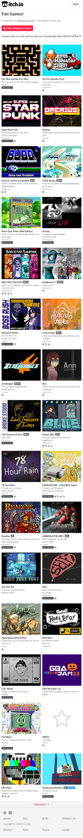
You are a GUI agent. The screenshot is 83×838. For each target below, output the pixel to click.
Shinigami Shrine (10, 332)
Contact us (69, 818)
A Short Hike (48, 333)
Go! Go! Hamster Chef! (53, 79)
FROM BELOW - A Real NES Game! (59, 485)
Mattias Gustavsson (10, 793)
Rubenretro (6, 237)
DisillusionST (47, 285)
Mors (44, 135)
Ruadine (6, 536)
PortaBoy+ (7, 737)
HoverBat (46, 740)
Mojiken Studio (8, 592)
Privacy (45, 829)
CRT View (6, 787)
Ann (44, 383)
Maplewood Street (26, 20)
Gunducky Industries (52, 787)
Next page (39, 804)
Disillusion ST (49, 282)
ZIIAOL (45, 737)
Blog (45, 818)
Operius (46, 129)
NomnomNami (8, 288)
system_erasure (8, 389)
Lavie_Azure (47, 186)
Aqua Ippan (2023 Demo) (14, 637)
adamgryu (46, 338)
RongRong (46, 389)
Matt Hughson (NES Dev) (52, 491)
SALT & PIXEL (48, 542)
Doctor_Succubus (9, 135)
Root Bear (47, 637)
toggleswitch (47, 440)
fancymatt (46, 84)
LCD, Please (7, 688)
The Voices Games (50, 790)
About (7, 818)
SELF (44, 587)
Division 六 (6, 643)
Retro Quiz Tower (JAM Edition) (17, 231)
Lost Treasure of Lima (12, 434)
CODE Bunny (48, 180)
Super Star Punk (9, 129)
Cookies (66, 829)
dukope (5, 694)
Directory (7, 829)
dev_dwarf (46, 592)
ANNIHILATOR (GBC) (53, 536)
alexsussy (46, 643)
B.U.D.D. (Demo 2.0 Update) (15, 180)
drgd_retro (6, 437)
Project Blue (48, 434)
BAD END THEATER (12, 282)
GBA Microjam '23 (51, 688)
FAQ (25, 818)
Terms (26, 829)
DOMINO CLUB (49, 237)
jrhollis (4, 84)
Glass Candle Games (10, 542)
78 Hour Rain (8, 485)
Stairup (45, 231)
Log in (76, 4)
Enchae (5, 742)
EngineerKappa (8, 186)
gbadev (45, 694)
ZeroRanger (7, 383)
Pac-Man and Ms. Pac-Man (15, 79)
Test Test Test (8, 587)
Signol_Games (8, 491)
